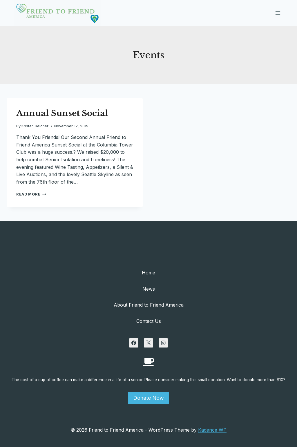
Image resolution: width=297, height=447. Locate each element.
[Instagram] (163, 343)
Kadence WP (212, 430)
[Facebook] (133, 343)
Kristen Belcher (34, 126)
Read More (31, 194)
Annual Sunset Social (62, 113)
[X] (148, 343)
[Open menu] (277, 12)
